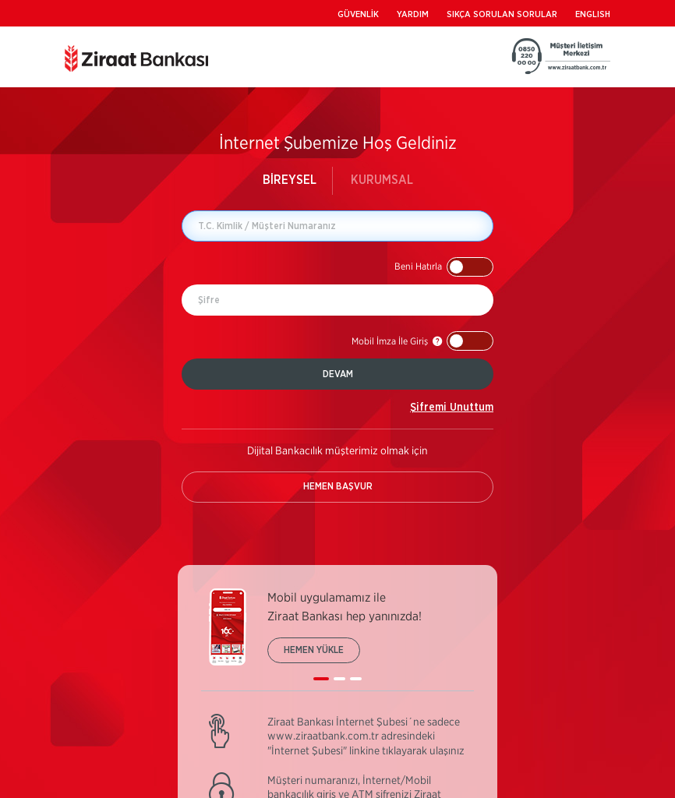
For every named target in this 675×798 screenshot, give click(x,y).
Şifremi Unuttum (451, 407)
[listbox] (337, 639)
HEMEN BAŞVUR (338, 486)
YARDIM (413, 14)
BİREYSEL (289, 180)
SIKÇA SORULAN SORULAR (502, 14)
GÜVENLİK (358, 14)
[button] (443, 267)
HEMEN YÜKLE (314, 650)
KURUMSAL (382, 180)
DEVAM (338, 374)
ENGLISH (592, 14)
